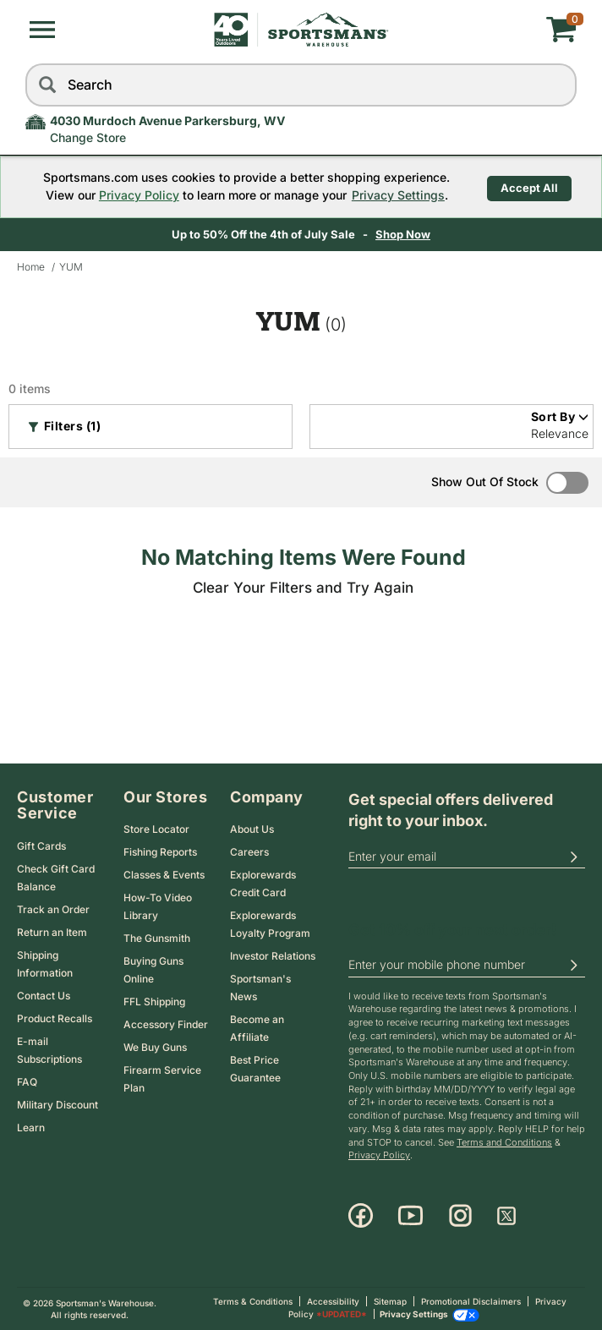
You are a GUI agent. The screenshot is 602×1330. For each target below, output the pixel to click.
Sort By (560, 416)
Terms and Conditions (504, 1142)
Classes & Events (164, 874)
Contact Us (43, 995)
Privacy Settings (393, 195)
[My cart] (485, 29)
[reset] (560, 85)
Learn (31, 1127)
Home (31, 266)
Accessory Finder (165, 1024)
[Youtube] (410, 1216)
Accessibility (333, 1301)
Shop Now (402, 234)
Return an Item (52, 932)
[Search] (46, 85)
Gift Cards (41, 846)
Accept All (529, 186)
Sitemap (390, 1301)
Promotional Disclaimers (471, 1301)
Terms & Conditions (253, 1301)
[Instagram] (460, 1216)
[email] (466, 856)
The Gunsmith (156, 938)
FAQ (27, 1081)
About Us (252, 829)
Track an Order (53, 909)
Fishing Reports (160, 852)
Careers (249, 852)
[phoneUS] (466, 965)
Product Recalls (54, 1018)
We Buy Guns (155, 1047)
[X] (506, 1216)
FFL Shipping (154, 1001)
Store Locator (156, 829)
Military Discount (57, 1104)
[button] (42, 29)
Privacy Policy (134, 195)
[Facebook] (360, 1216)
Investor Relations (272, 956)
